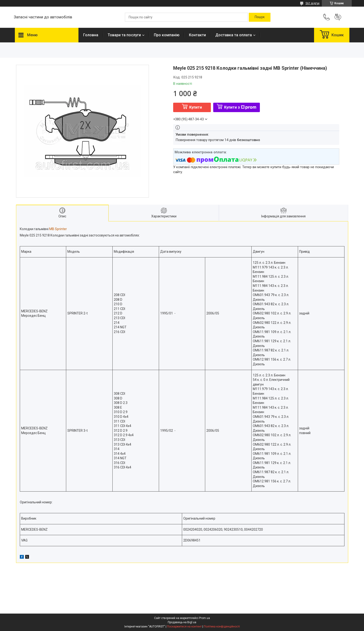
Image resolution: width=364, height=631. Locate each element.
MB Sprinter (58, 229)
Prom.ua (204, 618)
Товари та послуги (124, 35)
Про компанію (167, 35)
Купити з (240, 107)
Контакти (197, 35)
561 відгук (312, 3)
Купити (195, 107)
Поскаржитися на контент (184, 626)
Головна (90, 35)
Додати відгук (338, 17)
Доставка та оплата (233, 35)
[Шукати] (259, 17)
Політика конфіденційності (222, 626)
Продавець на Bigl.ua (182, 622)
